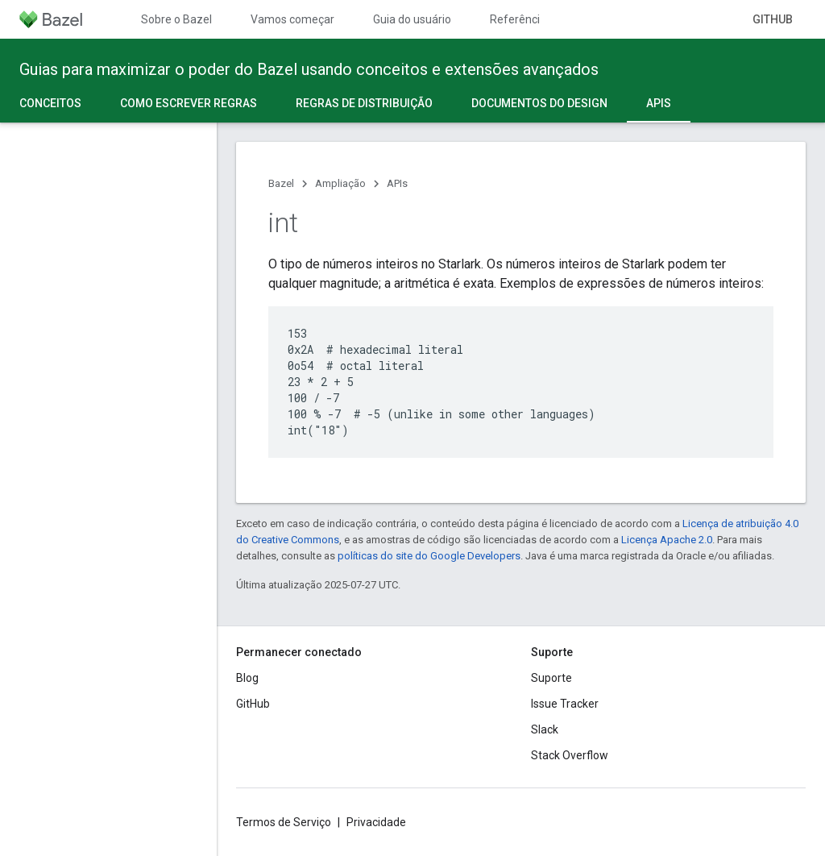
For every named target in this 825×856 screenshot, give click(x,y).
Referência (518, 19)
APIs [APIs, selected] (658, 103)
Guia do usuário (412, 19)
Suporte (551, 677)
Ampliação (340, 183)
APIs (397, 183)
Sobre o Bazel (176, 19)
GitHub (772, 19)
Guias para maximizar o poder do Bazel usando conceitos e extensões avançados (309, 69)
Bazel (281, 183)
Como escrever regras (188, 103)
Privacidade (376, 822)
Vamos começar (292, 19)
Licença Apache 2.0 (666, 540)
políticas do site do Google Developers (429, 556)
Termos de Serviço (283, 822)
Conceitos (50, 103)
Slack (544, 729)
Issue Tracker (565, 703)
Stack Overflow (569, 755)
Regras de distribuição (364, 103)
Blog (247, 677)
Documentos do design (539, 103)
